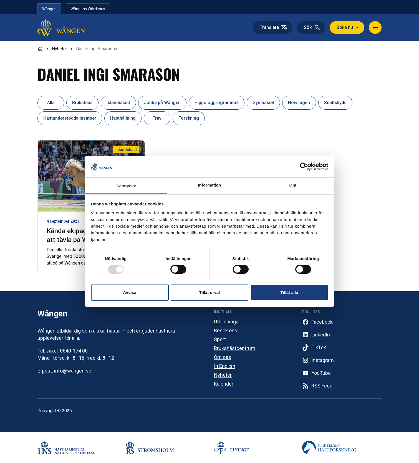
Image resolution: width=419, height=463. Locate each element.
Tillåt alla (289, 292)
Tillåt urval (209, 292)
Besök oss (225, 330)
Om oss (222, 357)
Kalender (223, 384)
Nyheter (223, 375)
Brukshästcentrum (234, 348)
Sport (220, 339)
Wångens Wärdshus (87, 9)
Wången (49, 9)
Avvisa (130, 292)
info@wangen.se (72, 371)
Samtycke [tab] (126, 185)
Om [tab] (292, 185)
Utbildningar (227, 321)
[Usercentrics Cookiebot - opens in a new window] (304, 166)
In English (224, 366)
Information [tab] (209, 185)
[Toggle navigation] (375, 27)
